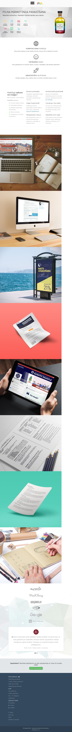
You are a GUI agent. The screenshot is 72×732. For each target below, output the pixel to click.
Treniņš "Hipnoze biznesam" (15, 681)
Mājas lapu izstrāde (13, 684)
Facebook (11, 703)
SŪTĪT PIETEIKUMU (36, 668)
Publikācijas (11, 698)
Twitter (11, 705)
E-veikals (10, 712)
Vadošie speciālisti (13, 693)
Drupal (38, 730)
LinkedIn (11, 708)
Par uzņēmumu (12, 691)
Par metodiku (49, 100)
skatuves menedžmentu (32, 111)
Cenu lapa (11, 715)
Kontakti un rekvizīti (13, 719)
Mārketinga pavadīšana (14, 679)
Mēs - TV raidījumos (13, 696)
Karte (9, 717)
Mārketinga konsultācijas (14, 686)
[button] (32, 3)
